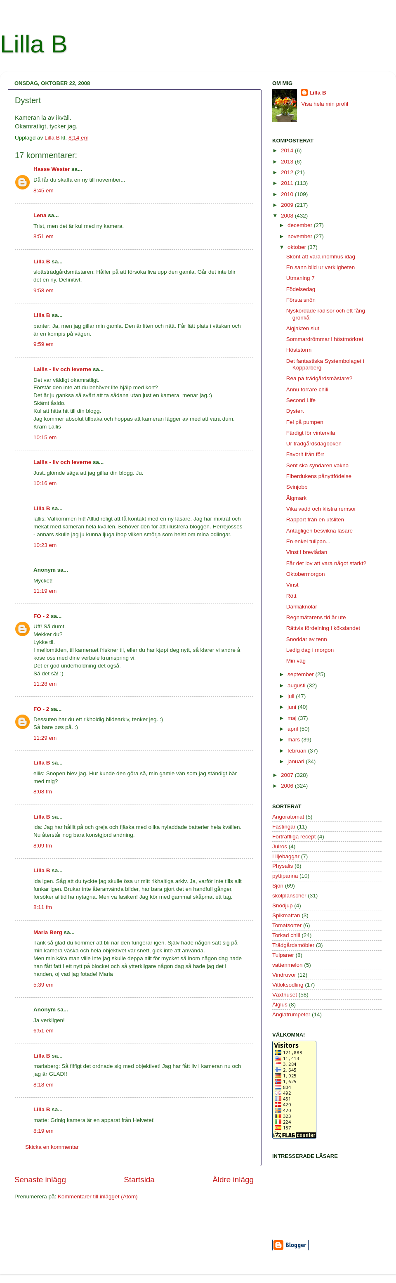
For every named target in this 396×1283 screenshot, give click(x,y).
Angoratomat (288, 817)
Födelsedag (301, 289)
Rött (291, 596)
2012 (288, 172)
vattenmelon (287, 965)
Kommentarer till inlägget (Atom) (98, 1196)
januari (297, 761)
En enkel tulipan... (308, 541)
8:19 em (43, 1131)
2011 (288, 183)
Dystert (295, 411)
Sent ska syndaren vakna (317, 465)
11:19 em (45, 591)
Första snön (301, 300)
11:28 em (45, 684)
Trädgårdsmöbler (293, 945)
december (301, 225)
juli (292, 696)
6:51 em (43, 1030)
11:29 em (45, 738)
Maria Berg (47, 932)
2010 (288, 194)
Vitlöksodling (288, 985)
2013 (288, 162)
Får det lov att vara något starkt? (326, 563)
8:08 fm (42, 791)
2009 (288, 205)
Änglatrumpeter (291, 1014)
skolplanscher (289, 895)
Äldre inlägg (233, 1179)
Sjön (277, 886)
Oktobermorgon (305, 574)
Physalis (282, 866)
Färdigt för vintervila (310, 433)
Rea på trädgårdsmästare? (319, 378)
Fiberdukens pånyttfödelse (318, 476)
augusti (297, 685)
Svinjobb (297, 487)
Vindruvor (284, 975)
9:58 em (43, 290)
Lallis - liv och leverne (62, 369)
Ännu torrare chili (307, 389)
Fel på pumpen (304, 422)
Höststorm (299, 350)
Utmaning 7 (300, 278)
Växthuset (284, 995)
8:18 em (43, 1085)
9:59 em (43, 344)
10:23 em (45, 545)
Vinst (292, 585)
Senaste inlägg (40, 1179)
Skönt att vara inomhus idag (320, 256)
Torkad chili (286, 935)
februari (298, 751)
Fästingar (283, 827)
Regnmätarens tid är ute (316, 617)
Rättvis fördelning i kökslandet (323, 628)
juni (293, 707)
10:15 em (45, 437)
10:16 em (45, 483)
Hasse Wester (51, 169)
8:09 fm (42, 846)
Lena (40, 215)
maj (293, 718)
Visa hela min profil (324, 104)
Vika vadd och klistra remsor (321, 509)
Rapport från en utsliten (315, 519)
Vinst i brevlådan (307, 552)
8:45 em (43, 190)
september (302, 674)
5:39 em (43, 985)
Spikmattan (286, 915)
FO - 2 (41, 616)
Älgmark (296, 498)
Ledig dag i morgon (310, 650)
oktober (298, 247)
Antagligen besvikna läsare (319, 531)
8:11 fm (42, 907)
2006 (288, 786)
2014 (288, 150)
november (301, 236)
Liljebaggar (285, 856)
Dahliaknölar (301, 607)
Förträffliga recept (294, 836)
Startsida (139, 1179)
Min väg (296, 661)
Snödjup (282, 905)
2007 (288, 775)
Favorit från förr (305, 454)
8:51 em (43, 236)
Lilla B (33, 44)
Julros (279, 846)
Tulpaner (283, 955)
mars (295, 739)
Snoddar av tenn (306, 639)
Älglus (280, 1004)
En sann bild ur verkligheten (320, 267)
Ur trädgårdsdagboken (314, 443)
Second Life (301, 400)
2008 (288, 216)
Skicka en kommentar (52, 1147)
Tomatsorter (287, 925)
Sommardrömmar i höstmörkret (324, 339)
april (293, 729)
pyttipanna (285, 876)
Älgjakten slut (302, 328)
